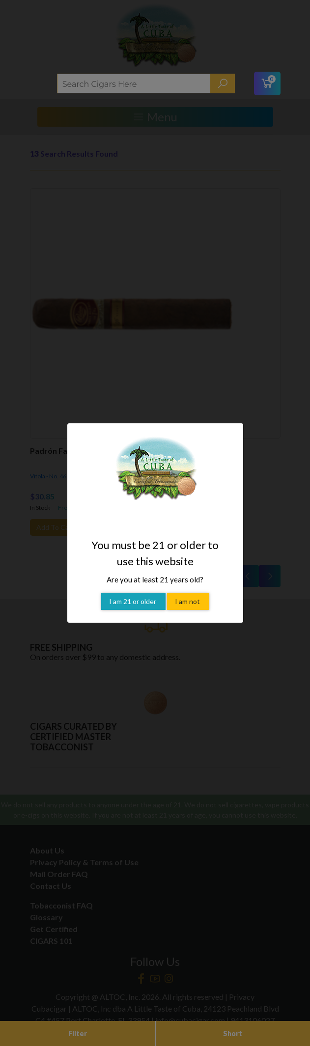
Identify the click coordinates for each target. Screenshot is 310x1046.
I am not (188, 590)
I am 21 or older (133, 590)
